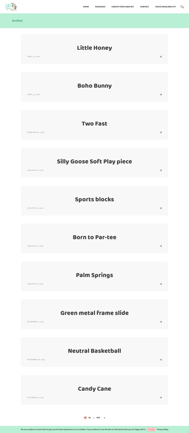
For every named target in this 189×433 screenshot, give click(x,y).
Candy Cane (94, 388)
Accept (151, 429)
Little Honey (94, 47)
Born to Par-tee (94, 237)
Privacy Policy (162, 429)
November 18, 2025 (36, 360)
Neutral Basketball (94, 350)
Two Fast (94, 123)
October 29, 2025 (35, 397)
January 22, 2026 (35, 170)
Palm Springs (94, 275)
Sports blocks (94, 199)
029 (98, 417)
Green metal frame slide (94, 312)
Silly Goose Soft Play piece (94, 161)
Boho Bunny (94, 85)
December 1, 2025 (35, 322)
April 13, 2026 (33, 57)
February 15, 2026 (35, 132)
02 (89, 417)
